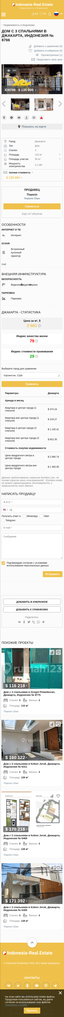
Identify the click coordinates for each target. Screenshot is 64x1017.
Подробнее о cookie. (16, 1005)
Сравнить (32, 381)
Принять (32, 1010)
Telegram (10, 517)
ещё (4, 261)
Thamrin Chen (32, 195)
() (36, 13)
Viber (46, 513)
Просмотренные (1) (51, 55)
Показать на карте (34, 126)
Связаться (32, 203)
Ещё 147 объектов (32, 211)
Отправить (52, 571)
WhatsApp (32, 513)
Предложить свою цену (49, 59)
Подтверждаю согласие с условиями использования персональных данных (28, 561)
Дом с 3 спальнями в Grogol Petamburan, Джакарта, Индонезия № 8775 (29, 690)
